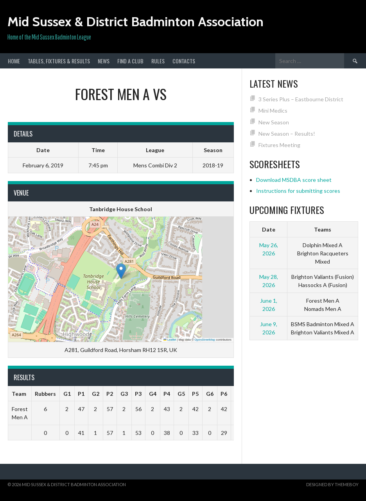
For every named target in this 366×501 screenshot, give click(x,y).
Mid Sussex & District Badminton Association (135, 21)
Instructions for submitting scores (298, 190)
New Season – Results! (286, 133)
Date (268, 229)
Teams (322, 229)
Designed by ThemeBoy (332, 484)
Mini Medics (272, 110)
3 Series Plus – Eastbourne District (300, 99)
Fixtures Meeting (279, 145)
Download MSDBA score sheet (294, 179)
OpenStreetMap (205, 339)
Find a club (130, 61)
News (103, 61)
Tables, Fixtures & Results (59, 61)
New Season (273, 122)
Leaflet (169, 339)
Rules (158, 61)
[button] (121, 271)
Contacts (183, 61)
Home (14, 61)
